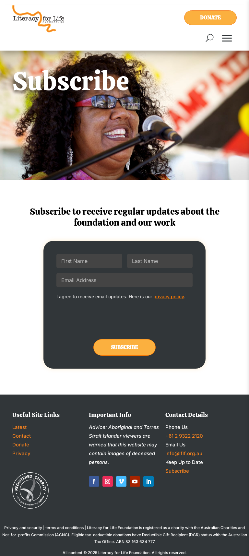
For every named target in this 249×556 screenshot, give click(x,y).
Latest (19, 427)
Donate (210, 17)
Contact (21, 436)
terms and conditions (64, 527)
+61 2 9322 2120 (184, 436)
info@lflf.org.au (183, 453)
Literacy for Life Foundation (123, 552)
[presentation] (105, 320)
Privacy (21, 453)
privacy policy (168, 296)
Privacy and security (23, 527)
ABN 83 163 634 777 (135, 541)
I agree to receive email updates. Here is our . (120, 296)
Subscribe (177, 471)
